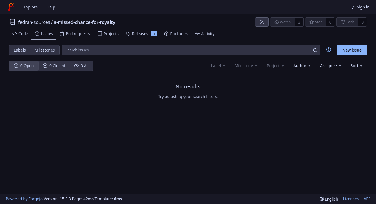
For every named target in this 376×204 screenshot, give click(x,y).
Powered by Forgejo (24, 198)
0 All (81, 65)
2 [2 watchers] (299, 22)
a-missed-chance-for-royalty (84, 22)
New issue (352, 50)
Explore (31, 7)
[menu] (357, 65)
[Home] (11, 7)
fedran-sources (34, 22)
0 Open (24, 65)
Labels (20, 50)
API (367, 198)
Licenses (351, 198)
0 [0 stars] (330, 22)
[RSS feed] (262, 22)
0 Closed (54, 65)
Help (51, 7)
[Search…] (315, 50)
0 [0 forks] (362, 22)
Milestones (45, 50)
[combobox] (302, 65)
